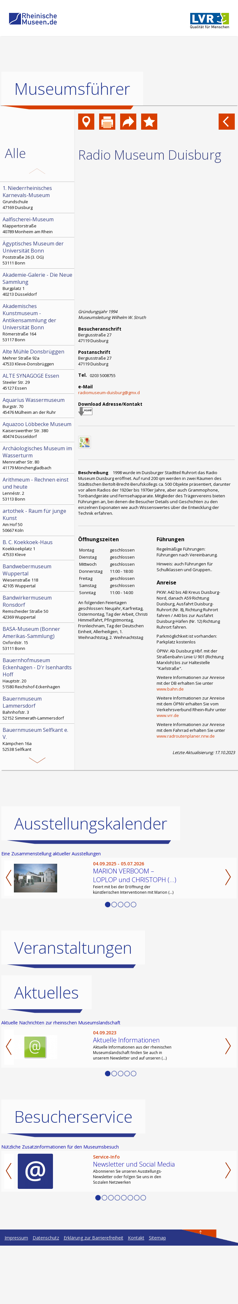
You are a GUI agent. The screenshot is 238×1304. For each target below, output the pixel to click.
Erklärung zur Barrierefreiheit (93, 1296)
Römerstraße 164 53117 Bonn (38, 323)
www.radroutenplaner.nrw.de (186, 736)
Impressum (16, 1296)
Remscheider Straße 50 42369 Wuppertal (38, 607)
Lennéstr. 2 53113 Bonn (38, 489)
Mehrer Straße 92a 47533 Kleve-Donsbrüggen (38, 357)
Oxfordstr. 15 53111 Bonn (38, 638)
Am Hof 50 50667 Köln (38, 520)
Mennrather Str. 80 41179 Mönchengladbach (38, 458)
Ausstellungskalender (90, 882)
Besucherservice (73, 1175)
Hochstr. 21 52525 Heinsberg (38, 802)
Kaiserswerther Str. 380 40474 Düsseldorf (38, 430)
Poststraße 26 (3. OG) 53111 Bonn (38, 253)
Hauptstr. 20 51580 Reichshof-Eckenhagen (38, 673)
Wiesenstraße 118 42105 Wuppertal (38, 576)
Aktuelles (46, 1051)
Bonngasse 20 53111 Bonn (38, 767)
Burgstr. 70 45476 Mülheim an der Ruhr (38, 405)
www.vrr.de (168, 715)
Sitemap (157, 1296)
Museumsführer (72, 89)
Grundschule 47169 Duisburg (38, 197)
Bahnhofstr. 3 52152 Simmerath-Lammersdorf (38, 708)
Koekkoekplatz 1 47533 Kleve (38, 548)
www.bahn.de (170, 689)
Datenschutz (46, 1296)
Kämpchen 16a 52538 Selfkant (38, 739)
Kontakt (136, 1296)
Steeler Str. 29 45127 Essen (38, 381)
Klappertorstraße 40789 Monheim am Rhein (38, 225)
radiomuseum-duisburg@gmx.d (109, 392)
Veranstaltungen (73, 1006)
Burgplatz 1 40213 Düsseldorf (38, 284)
